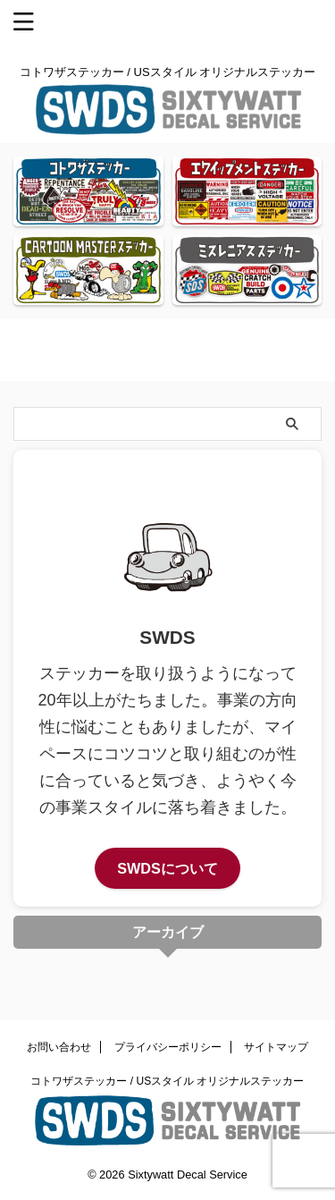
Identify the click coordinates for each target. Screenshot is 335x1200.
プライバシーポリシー (168, 1047)
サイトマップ (276, 1047)
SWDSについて (167, 868)
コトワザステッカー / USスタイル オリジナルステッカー (167, 1081)
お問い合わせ (59, 1047)
